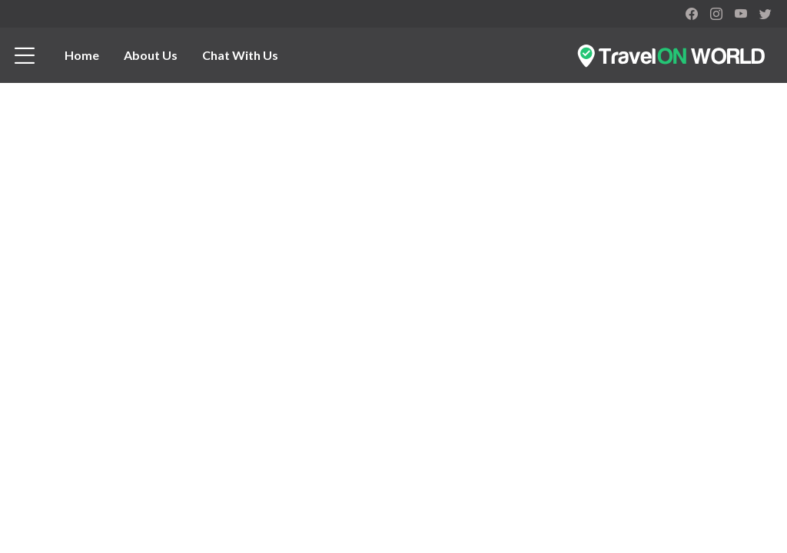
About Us (151, 55)
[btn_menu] (24, 55)
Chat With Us (240, 55)
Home (82, 55)
